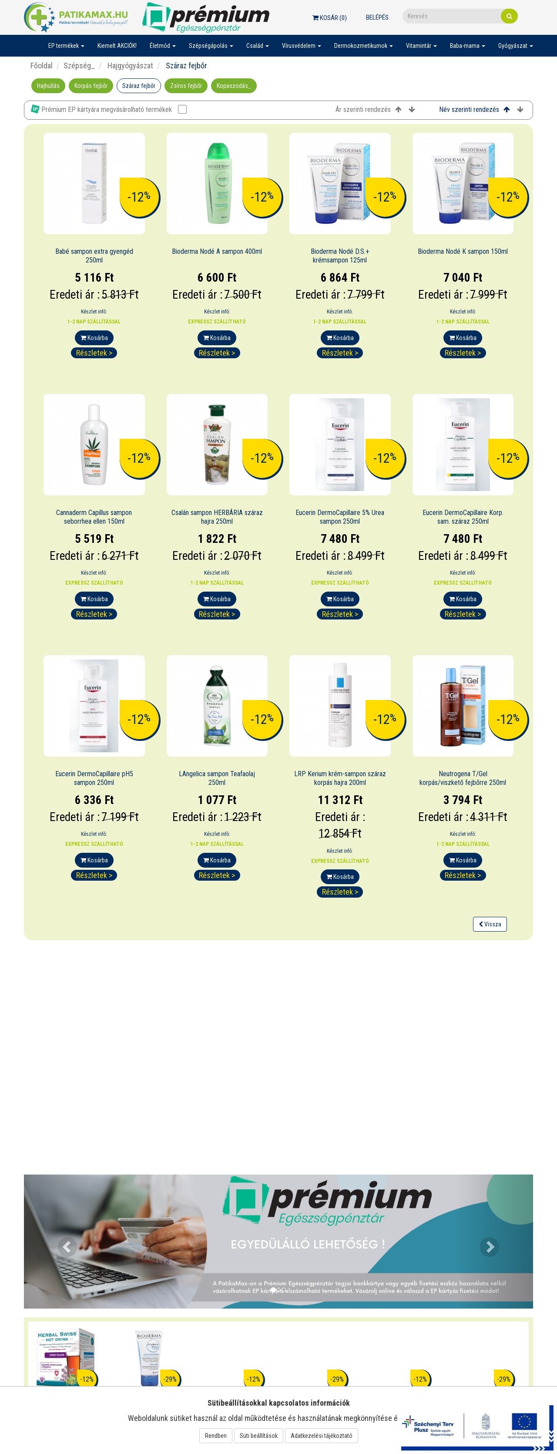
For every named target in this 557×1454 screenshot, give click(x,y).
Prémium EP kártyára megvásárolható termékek (109, 109)
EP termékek (66, 45)
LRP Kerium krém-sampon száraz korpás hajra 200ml (340, 778)
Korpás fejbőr (90, 85)
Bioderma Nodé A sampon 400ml (217, 251)
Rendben (216, 1435)
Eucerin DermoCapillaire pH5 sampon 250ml (94, 778)
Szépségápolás (211, 45)
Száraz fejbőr (138, 85)
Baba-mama (467, 45)
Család (257, 45)
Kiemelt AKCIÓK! (117, 45)
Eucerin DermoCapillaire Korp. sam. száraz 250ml (463, 517)
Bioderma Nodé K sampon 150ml (463, 251)
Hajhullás (48, 85)
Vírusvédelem (301, 45)
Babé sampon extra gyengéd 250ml (94, 256)
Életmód (163, 45)
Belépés (377, 17)
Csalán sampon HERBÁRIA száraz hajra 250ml (217, 517)
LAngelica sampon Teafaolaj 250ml (217, 778)
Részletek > (94, 352)
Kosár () (329, 18)
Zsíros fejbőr (186, 85)
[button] (62, 1242)
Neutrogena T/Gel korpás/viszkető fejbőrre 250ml (462, 778)
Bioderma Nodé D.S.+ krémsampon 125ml (340, 256)
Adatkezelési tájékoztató (321, 1435)
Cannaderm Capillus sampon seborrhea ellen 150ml (94, 517)
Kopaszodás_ (234, 85)
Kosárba (94, 337)
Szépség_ (79, 65)
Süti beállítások (259, 1435)
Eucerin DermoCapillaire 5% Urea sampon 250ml (339, 517)
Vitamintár (421, 45)
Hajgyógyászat (129, 65)
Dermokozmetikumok (363, 45)
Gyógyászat (515, 45)
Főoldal (41, 65)
